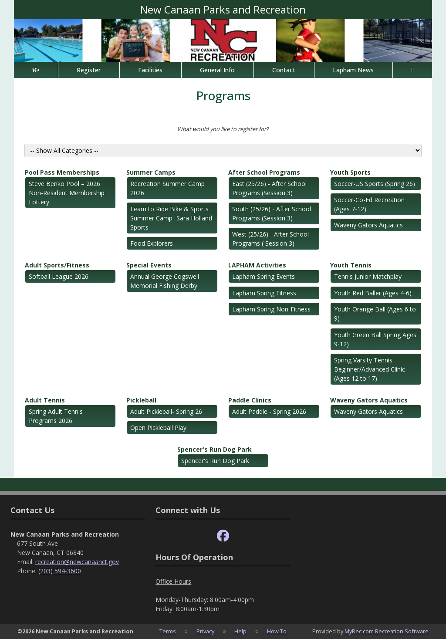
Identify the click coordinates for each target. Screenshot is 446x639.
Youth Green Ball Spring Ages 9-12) (375, 339)
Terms (167, 631)
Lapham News (353, 70)
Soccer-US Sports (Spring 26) (374, 183)
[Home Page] (36, 70)
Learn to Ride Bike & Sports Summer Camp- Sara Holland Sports (171, 218)
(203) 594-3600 (59, 571)
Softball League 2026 (58, 276)
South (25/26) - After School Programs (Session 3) (271, 213)
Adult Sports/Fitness (57, 265)
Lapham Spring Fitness (264, 293)
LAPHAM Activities (257, 265)
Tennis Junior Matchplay (368, 276)
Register (89, 70)
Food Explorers (151, 243)
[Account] (412, 70)
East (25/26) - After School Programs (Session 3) (269, 188)
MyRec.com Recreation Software (387, 631)
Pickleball (141, 400)
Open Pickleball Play (158, 427)
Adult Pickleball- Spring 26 (166, 411)
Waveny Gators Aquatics (368, 225)
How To (277, 631)
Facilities (150, 70)
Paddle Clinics (249, 400)
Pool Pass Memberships (62, 172)
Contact (283, 70)
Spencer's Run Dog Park (214, 449)
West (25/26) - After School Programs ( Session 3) (270, 238)
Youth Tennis (351, 265)
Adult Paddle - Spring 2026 (269, 411)
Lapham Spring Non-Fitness (271, 309)
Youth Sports (350, 172)
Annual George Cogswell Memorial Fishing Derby (164, 281)
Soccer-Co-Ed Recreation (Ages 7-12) (369, 204)
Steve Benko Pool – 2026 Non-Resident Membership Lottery (67, 192)
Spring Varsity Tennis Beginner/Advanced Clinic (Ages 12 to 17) (369, 369)
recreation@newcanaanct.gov (77, 562)
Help (240, 631)
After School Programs (264, 172)
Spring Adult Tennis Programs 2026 (56, 416)
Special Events (149, 265)
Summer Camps (151, 172)
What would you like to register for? (223, 129)
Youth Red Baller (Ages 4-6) (373, 293)
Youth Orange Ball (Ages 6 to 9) (375, 313)
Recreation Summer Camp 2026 (167, 188)
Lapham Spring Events (263, 276)
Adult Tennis (45, 400)
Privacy (205, 631)
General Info (217, 70)
